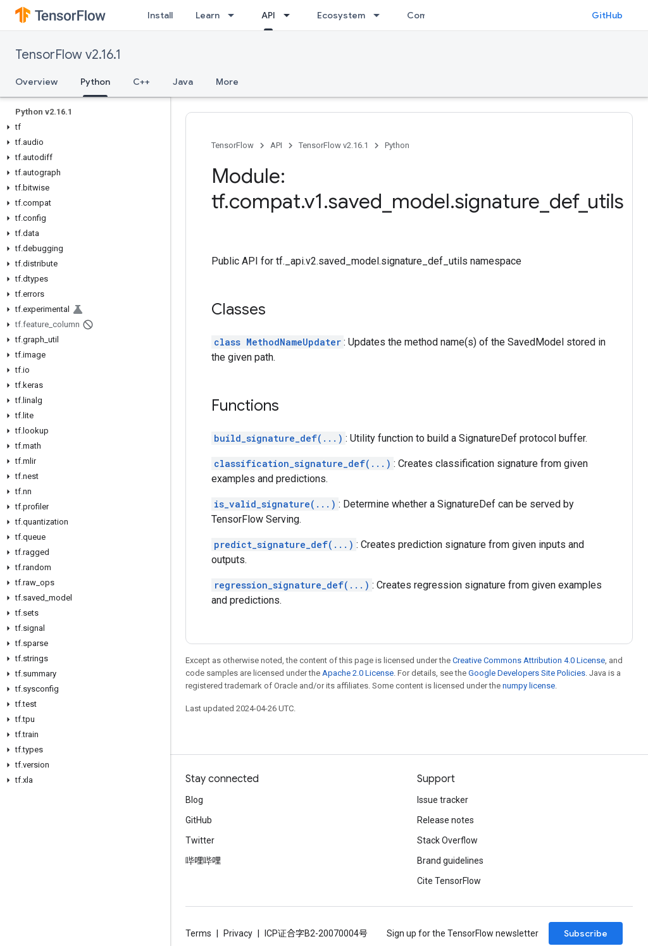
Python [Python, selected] (95, 81)
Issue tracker (442, 800)
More (227, 81)
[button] (82, 127)
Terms (198, 933)
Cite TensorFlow (449, 881)
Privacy (237, 933)
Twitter (200, 840)
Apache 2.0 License (358, 673)
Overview (36, 81)
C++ (141, 81)
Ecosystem (341, 15)
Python (397, 145)
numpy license (528, 685)
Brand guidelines (450, 861)
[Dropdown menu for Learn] (235, 15)
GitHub (607, 15)
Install (160, 15)
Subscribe (586, 933)
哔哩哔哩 (203, 861)
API (276, 145)
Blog (194, 800)
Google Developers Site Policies (526, 673)
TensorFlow (232, 145)
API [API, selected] (268, 15)
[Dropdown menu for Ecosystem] (380, 15)
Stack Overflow (447, 840)
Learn (208, 15)
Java (183, 81)
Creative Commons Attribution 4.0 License (528, 660)
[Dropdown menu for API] (290, 15)
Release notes (445, 820)
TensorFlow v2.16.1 (68, 55)
